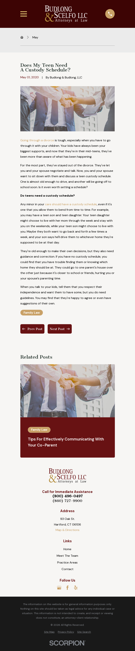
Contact (67, 569)
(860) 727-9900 (67, 501)
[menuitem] (49, 632)
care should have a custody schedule (71, 204)
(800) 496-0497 (67, 496)
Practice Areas (67, 562)
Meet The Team (67, 556)
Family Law (32, 313)
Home (67, 549)
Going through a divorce (37, 140)
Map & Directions (67, 530)
